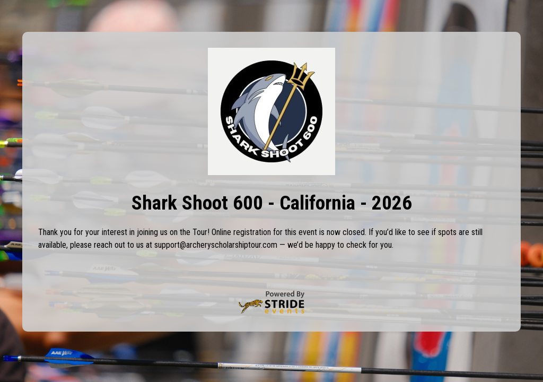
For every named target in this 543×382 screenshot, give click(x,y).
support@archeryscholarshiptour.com (215, 245)
